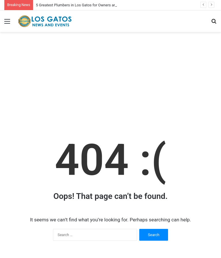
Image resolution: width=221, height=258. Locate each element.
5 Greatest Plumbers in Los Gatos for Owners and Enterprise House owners (98, 5)
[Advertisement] (110, 81)
